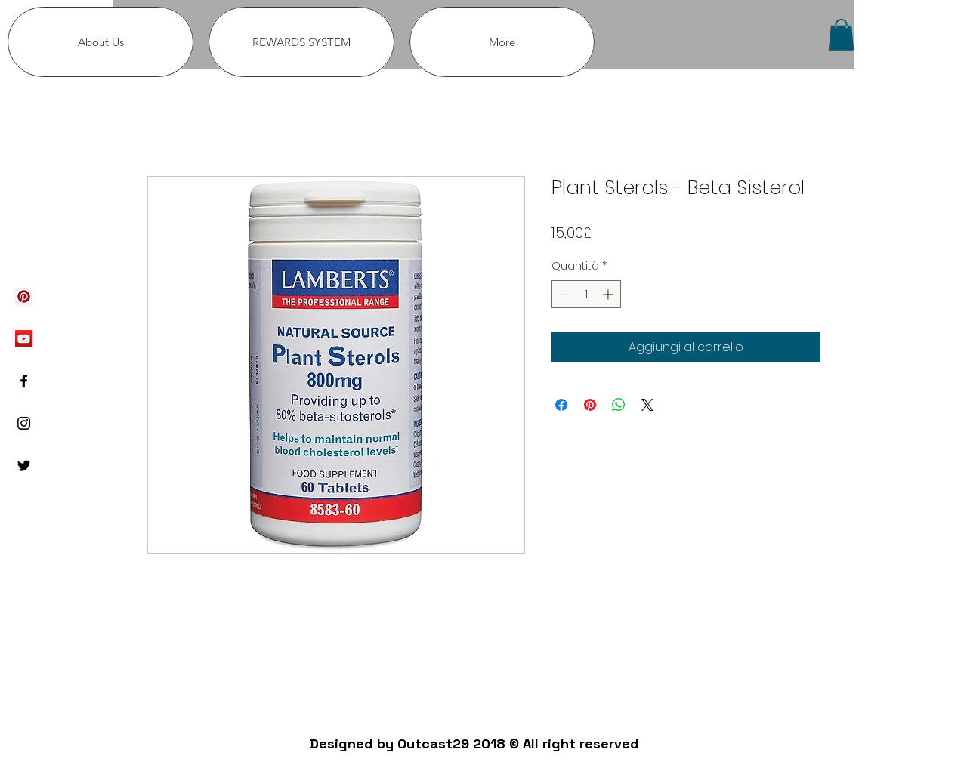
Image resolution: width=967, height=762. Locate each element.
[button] (841, 35)
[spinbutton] (586, 294)
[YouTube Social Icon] (23, 338)
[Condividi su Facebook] (561, 405)
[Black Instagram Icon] (23, 423)
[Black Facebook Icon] (23, 381)
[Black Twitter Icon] (23, 465)
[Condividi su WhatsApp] (619, 405)
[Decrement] (563, 294)
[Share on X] (647, 405)
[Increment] (609, 294)
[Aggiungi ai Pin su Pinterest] (590, 405)
